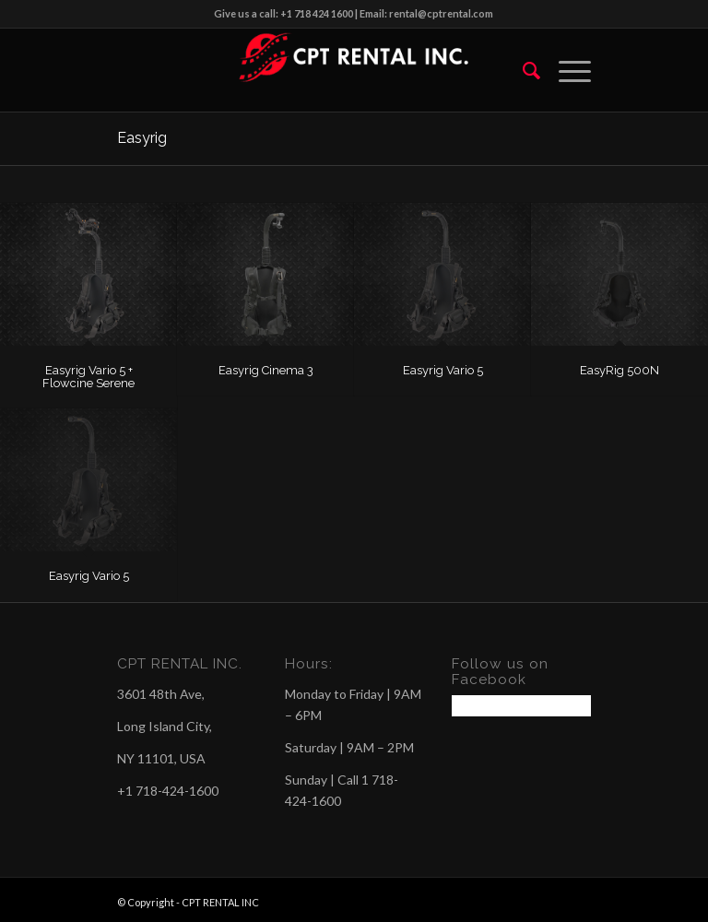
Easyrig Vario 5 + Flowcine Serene (88, 376)
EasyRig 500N (619, 370)
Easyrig (142, 138)
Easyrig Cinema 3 (265, 370)
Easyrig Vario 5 (443, 370)
